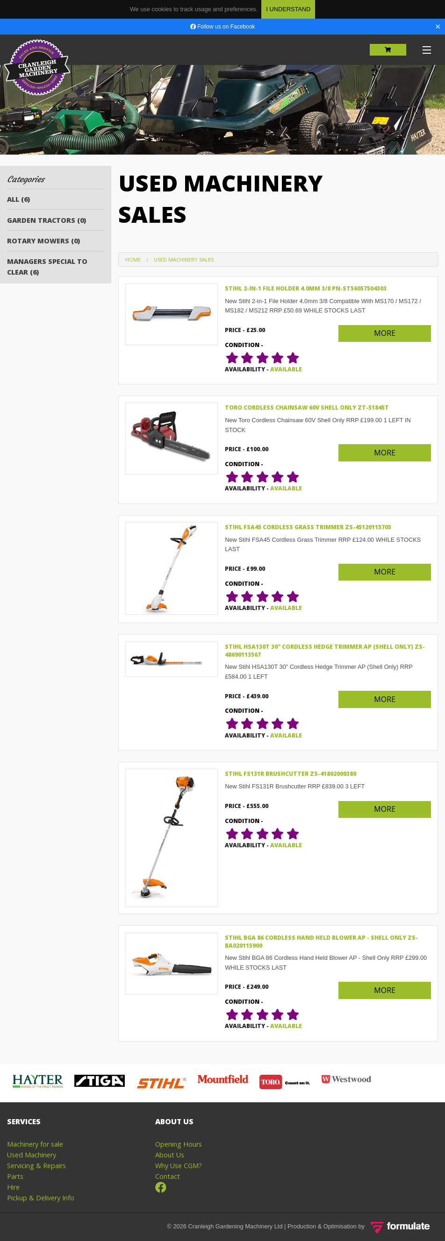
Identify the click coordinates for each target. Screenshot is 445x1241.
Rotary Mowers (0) (43, 240)
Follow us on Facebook (222, 26)
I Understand (288, 9)
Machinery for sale (35, 1144)
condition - (244, 345)
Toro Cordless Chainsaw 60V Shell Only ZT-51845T (307, 407)
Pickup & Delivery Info (40, 1197)
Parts (15, 1176)
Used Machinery (31, 1154)
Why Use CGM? (178, 1165)
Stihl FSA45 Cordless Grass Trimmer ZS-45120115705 (308, 527)
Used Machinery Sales (184, 259)
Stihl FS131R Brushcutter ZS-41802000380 (290, 774)
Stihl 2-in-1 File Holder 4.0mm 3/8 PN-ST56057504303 (306, 288)
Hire (13, 1187)
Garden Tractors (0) (46, 220)
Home (133, 259)
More (384, 333)
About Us (169, 1154)
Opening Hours (178, 1144)
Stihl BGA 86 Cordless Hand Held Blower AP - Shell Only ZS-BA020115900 (321, 942)
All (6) (18, 199)
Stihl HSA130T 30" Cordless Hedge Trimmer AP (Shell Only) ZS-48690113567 (325, 651)
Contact (167, 1176)
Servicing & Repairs (36, 1165)
